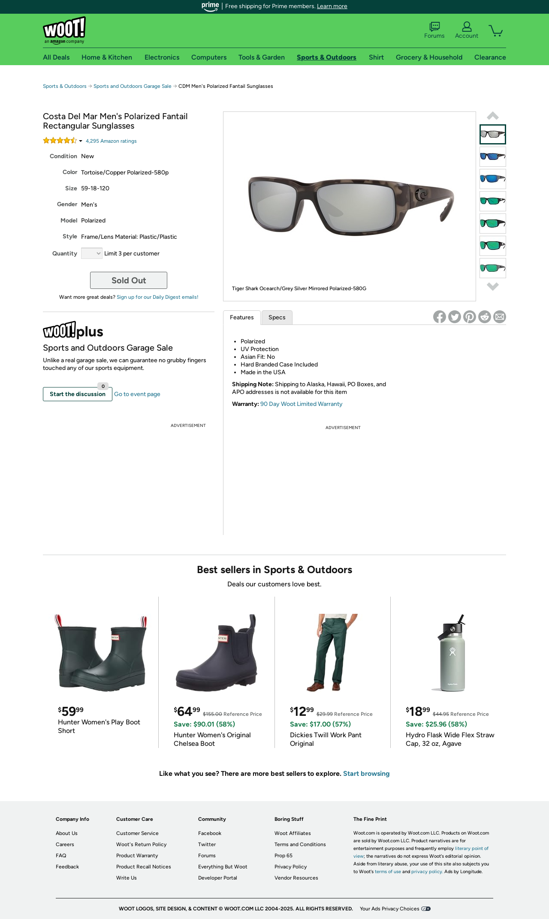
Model (68, 220)
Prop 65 (283, 856)
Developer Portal (217, 878)
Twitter (207, 844)
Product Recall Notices (143, 867)
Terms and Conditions (300, 844)
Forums (434, 30)
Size (71, 188)
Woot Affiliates (292, 833)
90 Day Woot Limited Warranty (301, 404)
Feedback (67, 867)
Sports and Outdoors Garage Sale (133, 86)
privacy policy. (427, 871)
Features (242, 317)
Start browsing (366, 773)
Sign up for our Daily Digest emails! (158, 297)
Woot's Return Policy (141, 844)
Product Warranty (137, 856)
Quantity (64, 253)
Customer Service (137, 833)
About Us (67, 833)
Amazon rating (111, 141)
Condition (63, 156)
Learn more (332, 6)
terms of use (388, 871)
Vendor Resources (296, 878)
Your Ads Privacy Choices (389, 909)
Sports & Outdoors (65, 86)
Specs (277, 317)
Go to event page (137, 394)
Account (466, 30)
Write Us (126, 878)
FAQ (61, 856)
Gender (67, 204)
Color (70, 172)
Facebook (209, 833)
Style (70, 236)
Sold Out (129, 280)
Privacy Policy (290, 867)
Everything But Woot (222, 867)
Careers (65, 844)
